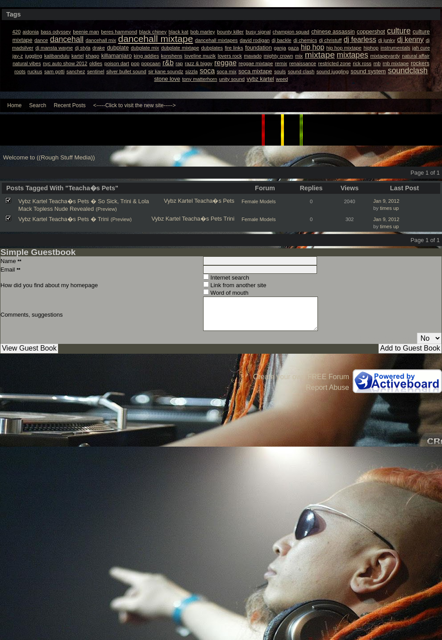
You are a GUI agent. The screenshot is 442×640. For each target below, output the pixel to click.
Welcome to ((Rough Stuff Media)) (49, 157)
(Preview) (106, 209)
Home (14, 105)
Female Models (258, 201)
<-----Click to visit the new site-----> (134, 105)
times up (389, 208)
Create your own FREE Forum (301, 377)
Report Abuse (327, 387)
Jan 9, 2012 (386, 201)
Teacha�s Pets (214, 200)
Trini (229, 218)
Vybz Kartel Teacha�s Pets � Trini (63, 219)
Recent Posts (69, 105)
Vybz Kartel (178, 200)
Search (37, 105)
